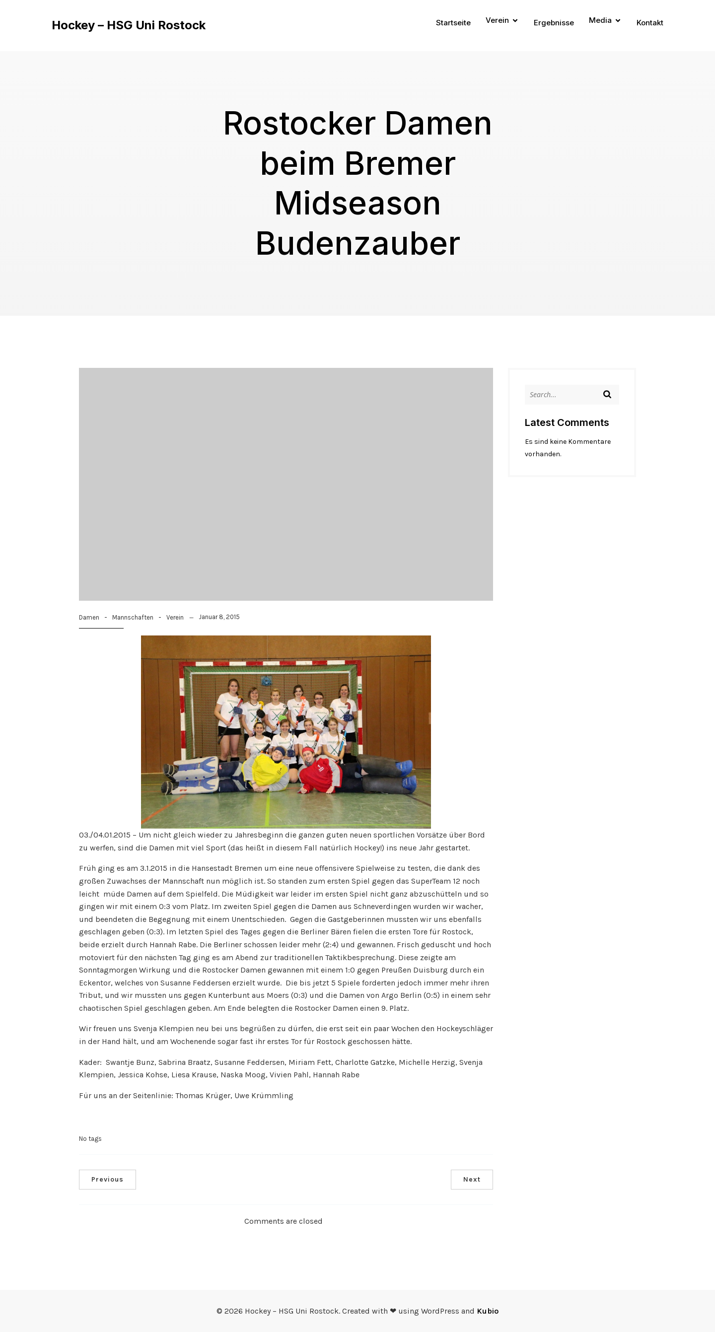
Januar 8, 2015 (219, 617)
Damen (89, 617)
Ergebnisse (554, 22)
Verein (175, 617)
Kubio (488, 1311)
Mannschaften (132, 617)
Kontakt (650, 22)
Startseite (453, 22)
